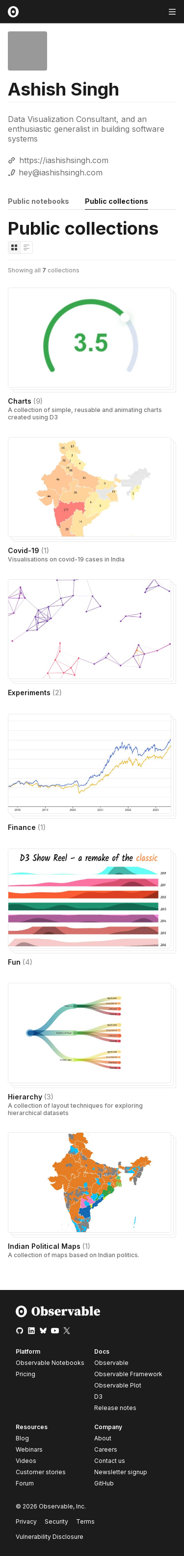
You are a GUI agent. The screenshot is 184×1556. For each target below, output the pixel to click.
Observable (111, 1362)
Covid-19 (28, 550)
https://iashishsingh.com (63, 160)
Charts (25, 401)
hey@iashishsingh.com (61, 172)
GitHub (104, 1483)
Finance (27, 827)
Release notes (115, 1407)
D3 (98, 1396)
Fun (20, 962)
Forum (25, 1483)
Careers (105, 1449)
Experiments (35, 692)
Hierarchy (30, 1097)
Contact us (109, 1461)
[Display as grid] (14, 247)
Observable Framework (128, 1374)
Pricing (25, 1374)
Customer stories (41, 1472)
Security (56, 1521)
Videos (26, 1460)
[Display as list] (26, 247)
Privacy (26, 1521)
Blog (22, 1438)
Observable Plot (117, 1385)
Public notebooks (38, 201)
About (102, 1438)
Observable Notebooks (50, 1362)
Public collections (116, 201)
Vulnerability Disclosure (49, 1536)
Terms (85, 1521)
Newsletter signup (120, 1472)
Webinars (29, 1449)
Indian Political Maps (49, 1246)
